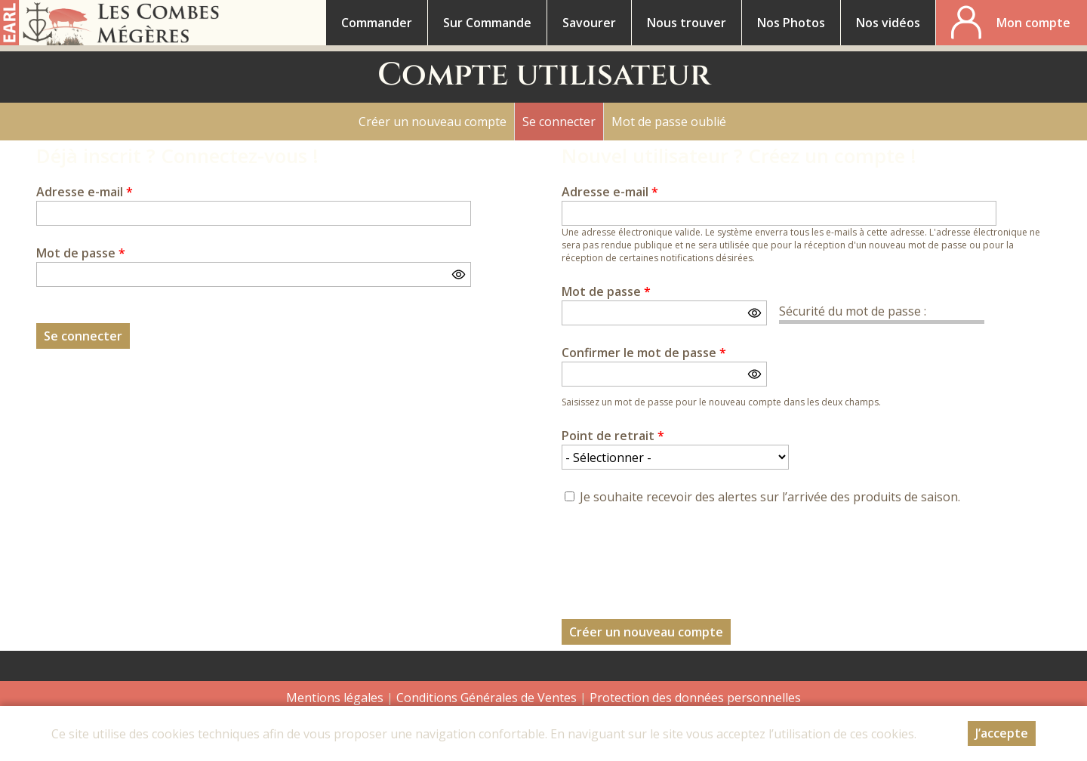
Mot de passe (80, 253)
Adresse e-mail (84, 191)
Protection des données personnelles (695, 697)
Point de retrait (613, 435)
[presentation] (676, 553)
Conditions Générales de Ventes (488, 697)
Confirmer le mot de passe (644, 352)
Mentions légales (334, 697)
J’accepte (1001, 733)
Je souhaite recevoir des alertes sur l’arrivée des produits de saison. (770, 496)
